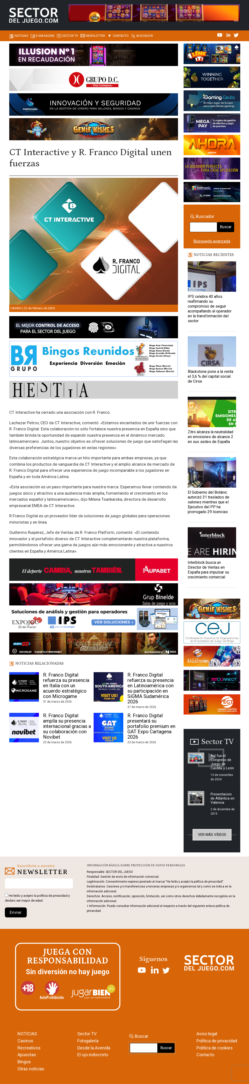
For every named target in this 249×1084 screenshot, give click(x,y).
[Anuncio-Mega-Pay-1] (212, 124)
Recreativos (29, 1047)
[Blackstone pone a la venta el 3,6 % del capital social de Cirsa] (212, 351)
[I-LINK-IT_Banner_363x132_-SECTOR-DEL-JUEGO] (212, 54)
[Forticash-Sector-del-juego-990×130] (93, 105)
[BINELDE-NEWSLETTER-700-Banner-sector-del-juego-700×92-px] (93, 595)
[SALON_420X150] (212, 145)
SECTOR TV (70, 36)
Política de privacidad (216, 1040)
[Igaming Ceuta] (212, 101)
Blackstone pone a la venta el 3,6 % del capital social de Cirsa (210, 376)
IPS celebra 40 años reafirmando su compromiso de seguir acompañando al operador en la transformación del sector (209, 308)
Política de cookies (214, 1047)
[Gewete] (212, 169)
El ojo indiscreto (92, 1054)
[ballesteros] (212, 657)
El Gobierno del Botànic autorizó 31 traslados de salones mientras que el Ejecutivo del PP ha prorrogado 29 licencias (208, 502)
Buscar (225, 227)
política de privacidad (52, 895)
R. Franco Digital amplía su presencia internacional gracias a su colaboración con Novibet (67, 726)
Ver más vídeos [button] (212, 834)
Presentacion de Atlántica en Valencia (222, 798)
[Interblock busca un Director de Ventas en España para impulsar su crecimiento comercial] (212, 542)
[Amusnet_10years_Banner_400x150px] (212, 77)
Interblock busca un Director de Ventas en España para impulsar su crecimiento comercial (208, 569)
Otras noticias (31, 1068)
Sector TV (87, 1033)
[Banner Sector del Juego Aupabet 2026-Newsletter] (93, 570)
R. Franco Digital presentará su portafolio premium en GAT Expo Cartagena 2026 (151, 726)
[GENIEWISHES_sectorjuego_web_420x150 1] (212, 609)
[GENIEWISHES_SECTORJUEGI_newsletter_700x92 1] (93, 130)
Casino (16, 308)
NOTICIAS (27, 1033)
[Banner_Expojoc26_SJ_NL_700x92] (93, 619)
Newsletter (95, 36)
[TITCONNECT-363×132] (212, 681)
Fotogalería (87, 1040)
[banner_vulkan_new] (93, 328)
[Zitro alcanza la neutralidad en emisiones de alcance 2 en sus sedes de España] (212, 412)
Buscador (144, 36)
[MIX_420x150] (212, 705)
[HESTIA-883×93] (93, 390)
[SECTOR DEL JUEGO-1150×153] (93, 80)
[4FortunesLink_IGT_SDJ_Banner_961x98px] (154, 12)
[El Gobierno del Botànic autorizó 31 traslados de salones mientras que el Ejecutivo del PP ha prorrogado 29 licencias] (212, 472)
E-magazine (45, 36)
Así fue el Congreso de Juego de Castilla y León (222, 762)
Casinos (25, 1040)
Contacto (121, 36)
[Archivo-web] (212, 192)
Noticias (21, 36)
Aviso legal (206, 1033)
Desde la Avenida (93, 1047)
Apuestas (27, 1054)
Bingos (24, 1061)
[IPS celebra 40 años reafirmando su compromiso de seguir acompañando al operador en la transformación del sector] (212, 276)
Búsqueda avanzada (212, 241)
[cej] (212, 633)
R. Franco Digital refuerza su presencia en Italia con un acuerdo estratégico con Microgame (66, 685)
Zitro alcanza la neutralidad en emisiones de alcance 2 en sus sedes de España (210, 437)
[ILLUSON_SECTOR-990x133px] (93, 55)
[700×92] (93, 644)
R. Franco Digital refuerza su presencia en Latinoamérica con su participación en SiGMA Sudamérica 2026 (150, 688)
